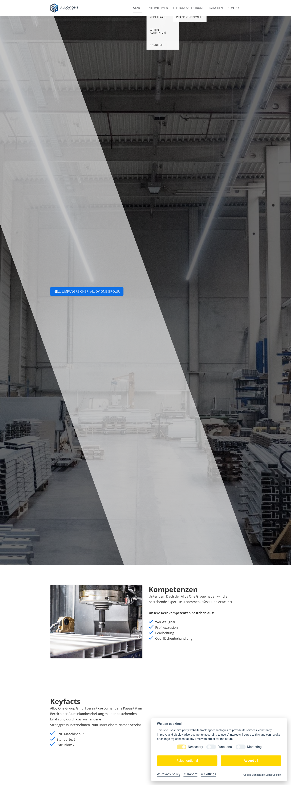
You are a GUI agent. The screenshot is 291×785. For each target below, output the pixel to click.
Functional (225, 747)
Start (137, 8)
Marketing (254, 747)
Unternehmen (157, 8)
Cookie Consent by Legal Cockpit (262, 774)
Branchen (215, 8)
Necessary (195, 747)
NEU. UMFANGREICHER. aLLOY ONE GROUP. (87, 291)
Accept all (251, 761)
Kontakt (234, 8)
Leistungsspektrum (188, 8)
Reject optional (187, 761)
